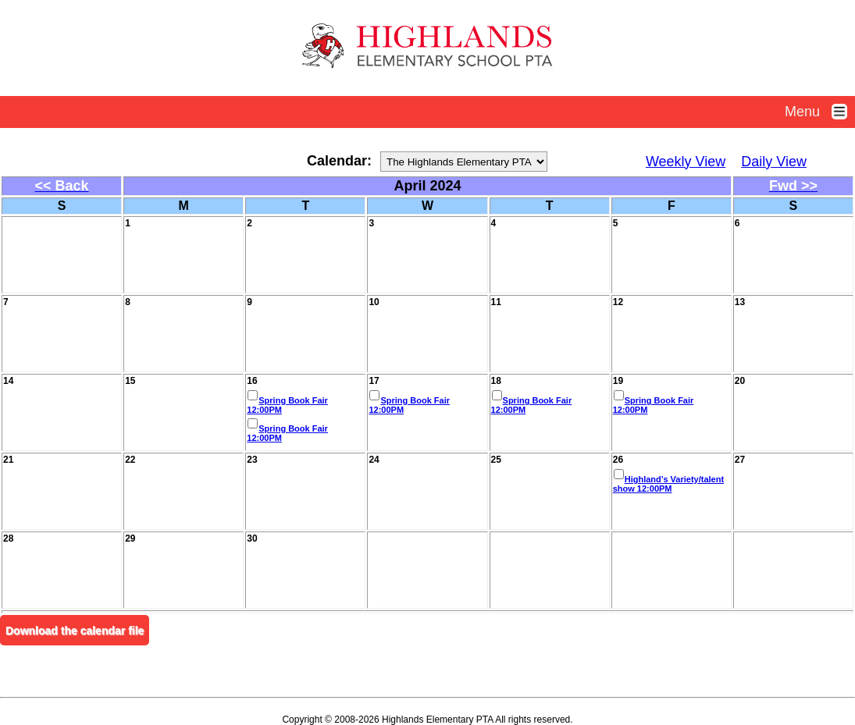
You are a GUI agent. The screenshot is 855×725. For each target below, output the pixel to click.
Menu (820, 111)
